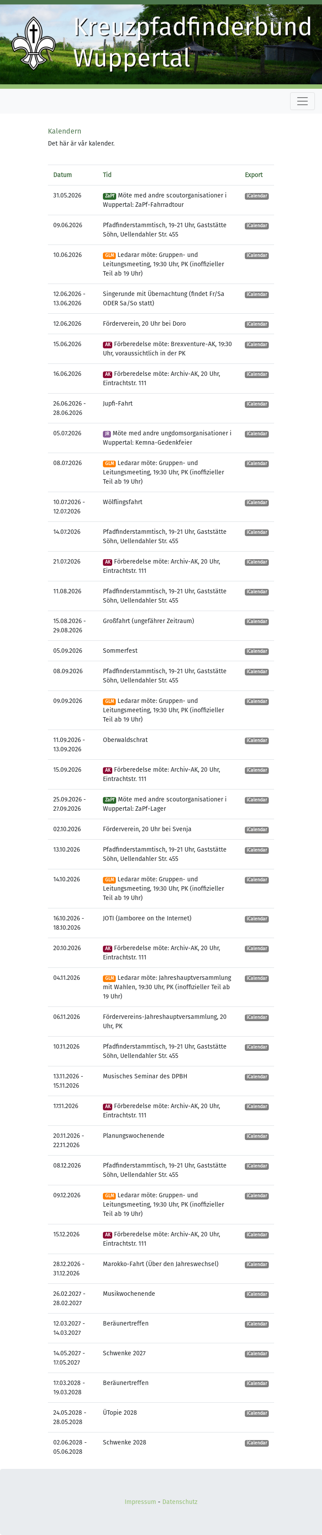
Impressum (140, 1502)
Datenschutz (179, 1502)
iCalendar (257, 196)
